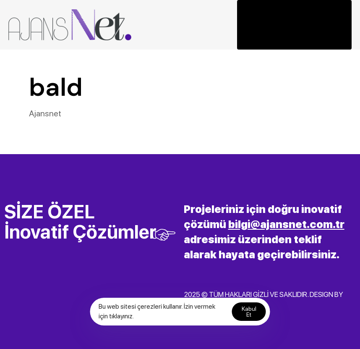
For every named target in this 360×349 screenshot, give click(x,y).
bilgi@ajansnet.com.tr (286, 224)
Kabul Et (249, 311)
